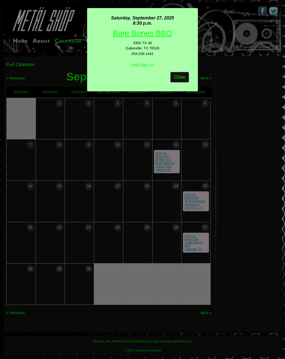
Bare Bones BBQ (142, 33)
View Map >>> (142, 64)
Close (179, 77)
